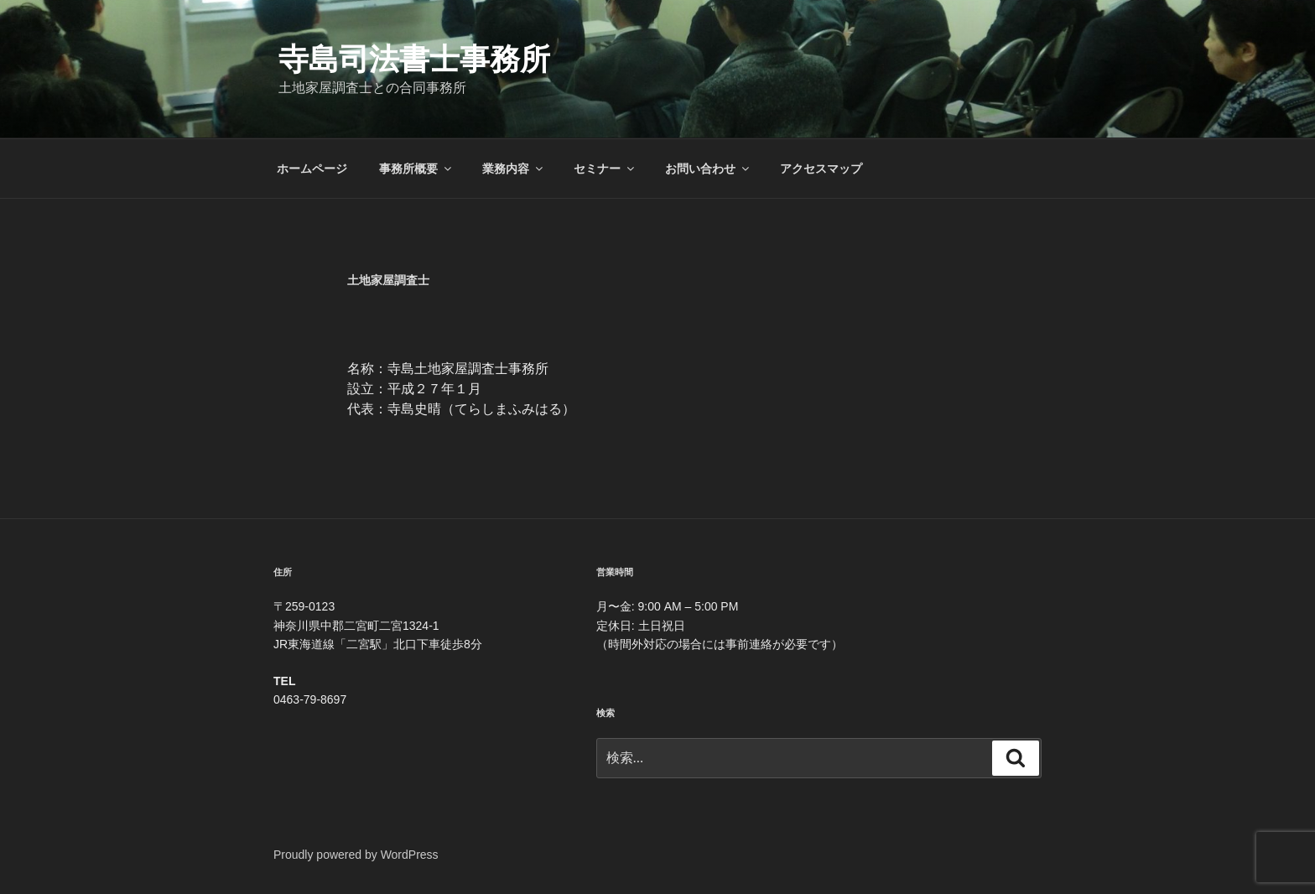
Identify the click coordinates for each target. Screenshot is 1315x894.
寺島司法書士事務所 (414, 59)
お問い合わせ (708, 168)
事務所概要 (416, 168)
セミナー (605, 168)
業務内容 (513, 168)
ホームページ (312, 168)
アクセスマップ (821, 168)
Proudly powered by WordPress (356, 854)
